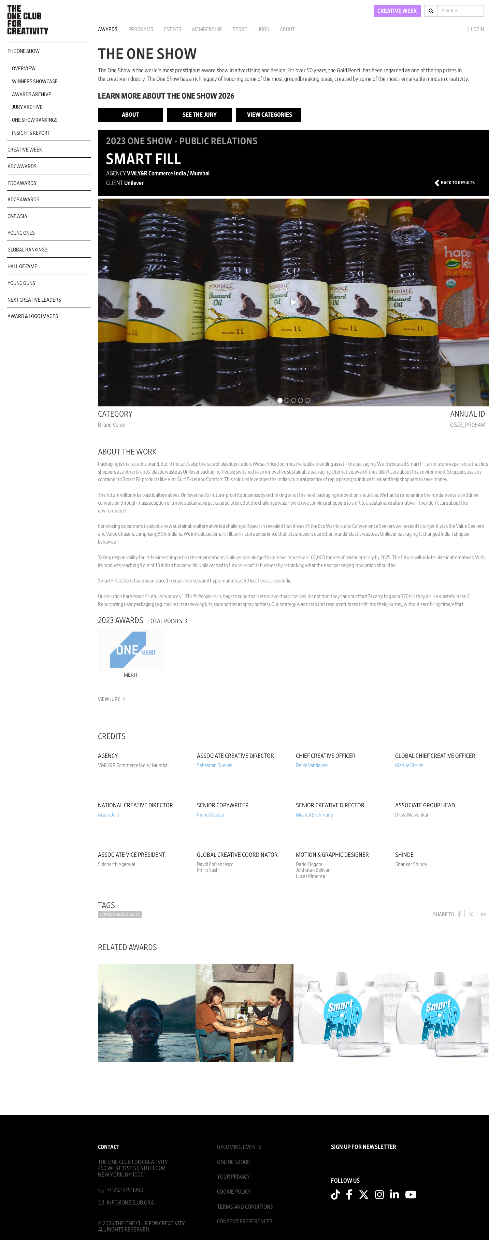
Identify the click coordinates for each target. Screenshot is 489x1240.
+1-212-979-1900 (125, 1190)
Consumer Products (119, 914)
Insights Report (31, 133)
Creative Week (25, 150)
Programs (140, 29)
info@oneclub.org (130, 1203)
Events (172, 29)
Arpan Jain (108, 815)
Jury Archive (27, 107)
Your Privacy (233, 1177)
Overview (23, 68)
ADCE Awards (23, 199)
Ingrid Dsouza (210, 815)
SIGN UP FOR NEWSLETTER (363, 1147)
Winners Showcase (35, 81)
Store (240, 29)
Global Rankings (27, 250)
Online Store (233, 1162)
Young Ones (21, 233)
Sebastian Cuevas (214, 765)
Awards (107, 29)
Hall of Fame (22, 266)
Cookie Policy (234, 1192)
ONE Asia (17, 216)
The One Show (24, 51)
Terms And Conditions (245, 1207)
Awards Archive (31, 94)
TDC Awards (22, 183)
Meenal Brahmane (314, 815)
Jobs (263, 29)
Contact (108, 1147)
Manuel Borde (409, 765)
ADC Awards (22, 166)
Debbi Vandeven (312, 765)
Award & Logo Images (33, 316)
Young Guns (21, 283)
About (287, 29)
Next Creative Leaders (34, 300)
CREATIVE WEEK (397, 11)
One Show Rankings (35, 120)
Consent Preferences (244, 1221)
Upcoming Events (239, 1147)
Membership (207, 29)
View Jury (111, 699)
